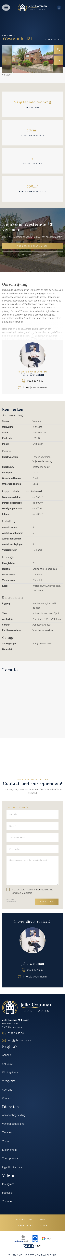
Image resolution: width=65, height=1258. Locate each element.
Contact (6, 1098)
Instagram (8, 1184)
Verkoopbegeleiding (13, 1123)
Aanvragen (46, 901)
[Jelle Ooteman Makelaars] (32, 7)
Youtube (7, 1201)
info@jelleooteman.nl (35, 976)
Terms (14, 901)
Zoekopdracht (10, 1158)
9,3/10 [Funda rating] (32, 1245)
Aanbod (6, 1055)
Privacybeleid (41, 889)
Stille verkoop (9, 1149)
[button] (32, 72)
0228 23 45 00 (35, 969)
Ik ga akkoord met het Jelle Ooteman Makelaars (29, 891)
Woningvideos (10, 1072)
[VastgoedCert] (20, 1238)
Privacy (8, 901)
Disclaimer (24, 1219)
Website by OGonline (33, 1225)
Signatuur (7, 1063)
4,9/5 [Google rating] (47, 1238)
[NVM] (35, 1238)
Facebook (7, 1192)
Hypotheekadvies (12, 1167)
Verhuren (7, 1141)
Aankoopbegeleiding (13, 1115)
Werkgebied (8, 1081)
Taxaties (7, 1132)
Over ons (7, 1089)
